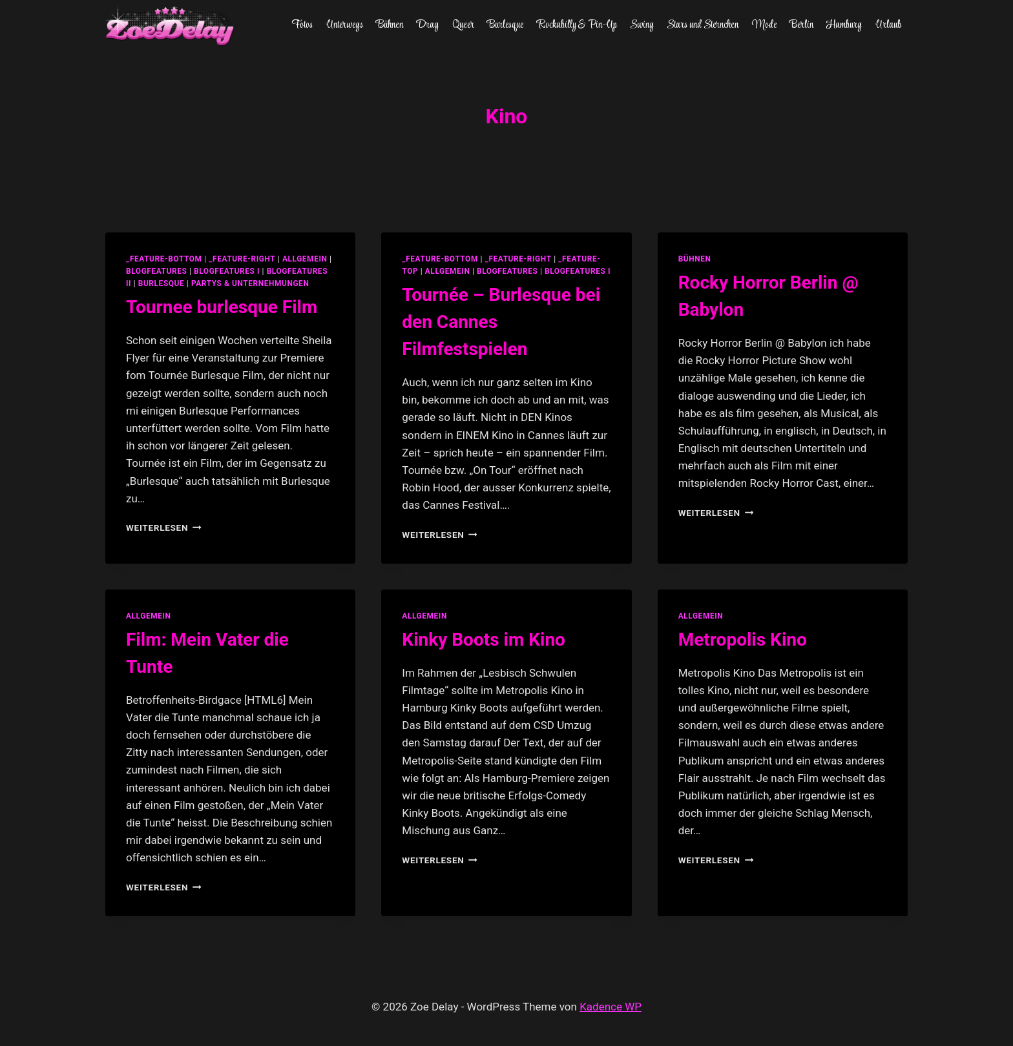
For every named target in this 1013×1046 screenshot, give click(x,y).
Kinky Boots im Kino (483, 639)
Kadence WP (611, 1006)
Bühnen (389, 25)
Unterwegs (344, 25)
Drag (427, 25)
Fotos (302, 25)
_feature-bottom (164, 258)
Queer (463, 25)
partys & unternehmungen (250, 283)
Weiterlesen (164, 527)
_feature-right (242, 258)
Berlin (801, 25)
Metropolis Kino (742, 639)
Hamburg (844, 25)
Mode (764, 25)
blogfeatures (156, 271)
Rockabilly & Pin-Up (577, 25)
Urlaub (888, 25)
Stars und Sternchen (702, 25)
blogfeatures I (227, 271)
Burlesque (505, 25)
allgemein (305, 258)
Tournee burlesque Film (221, 307)
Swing (642, 25)
